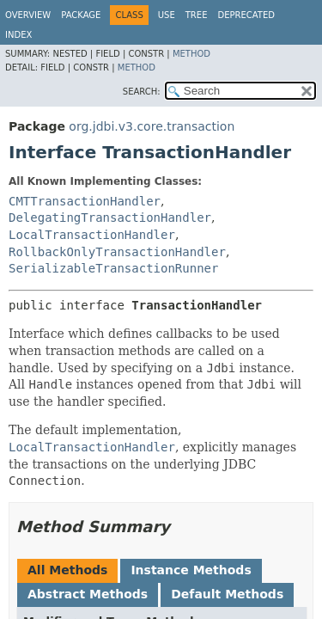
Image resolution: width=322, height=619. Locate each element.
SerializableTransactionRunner (113, 268)
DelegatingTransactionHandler (110, 217)
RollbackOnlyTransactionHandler (117, 252)
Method (191, 53)
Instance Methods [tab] (191, 570)
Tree (196, 15)
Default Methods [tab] (227, 594)
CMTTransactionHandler (85, 201)
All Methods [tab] (67, 570)
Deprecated (246, 15)
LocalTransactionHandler (92, 235)
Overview (28, 15)
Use (166, 15)
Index (18, 35)
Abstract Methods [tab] (87, 594)
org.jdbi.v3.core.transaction (151, 126)
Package (80, 15)
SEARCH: (142, 91)
